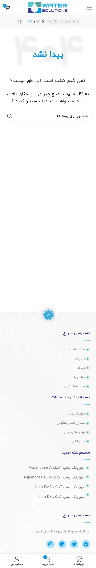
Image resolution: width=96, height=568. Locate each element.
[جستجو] (48, 116)
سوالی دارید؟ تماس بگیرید (63, 22)
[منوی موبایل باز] (89, 8)
